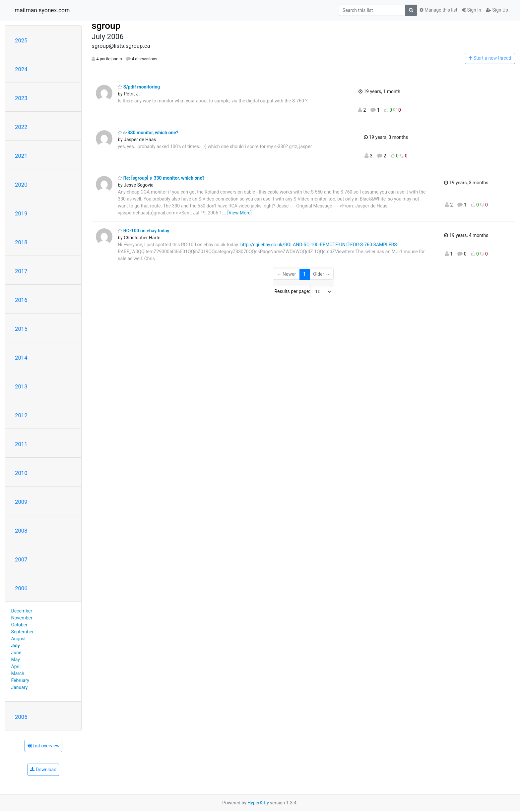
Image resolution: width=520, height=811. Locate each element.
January (19, 687)
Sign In (471, 10)
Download (43, 769)
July (15, 645)
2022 (21, 127)
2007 (21, 559)
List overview (43, 745)
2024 (21, 69)
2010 (21, 473)
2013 (21, 386)
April (16, 666)
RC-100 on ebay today (143, 230)
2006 (21, 588)
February (20, 680)
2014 (21, 357)
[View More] (240, 212)
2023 (21, 98)
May (15, 659)
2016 (21, 300)
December (21, 610)
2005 (21, 717)
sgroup (106, 25)
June (16, 652)
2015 (21, 328)
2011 (21, 444)
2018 (21, 242)
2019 (21, 213)
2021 (21, 155)
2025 (21, 40)
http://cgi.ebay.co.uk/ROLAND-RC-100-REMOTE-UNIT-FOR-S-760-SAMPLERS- (319, 244)
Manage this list (438, 10)
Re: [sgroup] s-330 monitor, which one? (161, 178)
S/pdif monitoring (139, 86)
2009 (21, 501)
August (18, 638)
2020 (21, 184)
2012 (21, 415)
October (19, 624)
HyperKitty (258, 802)
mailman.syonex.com (42, 10)
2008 (21, 530)
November (21, 617)
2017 (21, 271)
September (22, 631)
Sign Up (497, 10)
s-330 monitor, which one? (148, 132)
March (18, 673)
